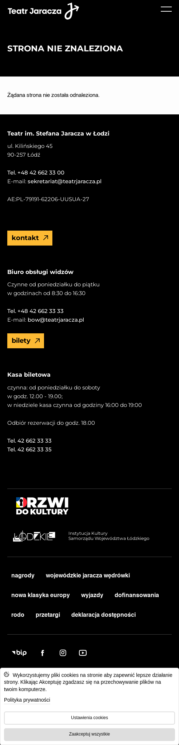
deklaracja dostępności (103, 615)
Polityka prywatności (27, 700)
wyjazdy (92, 596)
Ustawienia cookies (89, 717)
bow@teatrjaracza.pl (55, 319)
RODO (17, 615)
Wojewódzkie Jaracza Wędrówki (88, 576)
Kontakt (30, 238)
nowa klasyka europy (40, 596)
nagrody (23, 576)
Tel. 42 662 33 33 (29, 440)
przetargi (48, 615)
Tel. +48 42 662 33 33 (35, 310)
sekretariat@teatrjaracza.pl (64, 181)
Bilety (26, 341)
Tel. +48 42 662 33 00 (35, 172)
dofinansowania (137, 596)
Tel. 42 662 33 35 (29, 449)
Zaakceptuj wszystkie (89, 734)
